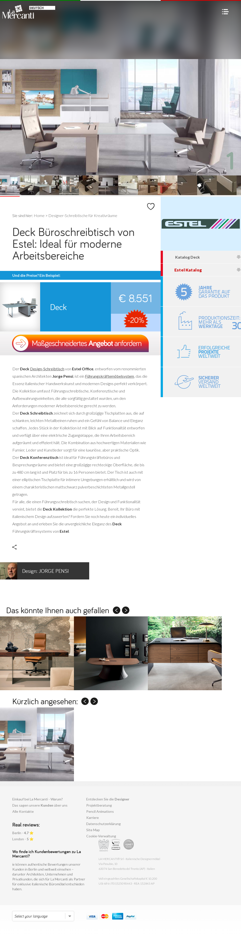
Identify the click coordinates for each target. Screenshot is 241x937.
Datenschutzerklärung (103, 824)
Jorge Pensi (34, 570)
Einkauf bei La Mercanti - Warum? (37, 799)
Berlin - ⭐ (23, 833)
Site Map (93, 830)
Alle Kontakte (23, 811)
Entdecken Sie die (107, 799)
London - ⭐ (23, 839)
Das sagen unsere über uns (40, 805)
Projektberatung (99, 805)
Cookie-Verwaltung (101, 836)
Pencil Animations (100, 811)
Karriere (92, 817)
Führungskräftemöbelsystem (109, 376)
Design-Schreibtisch (47, 368)
